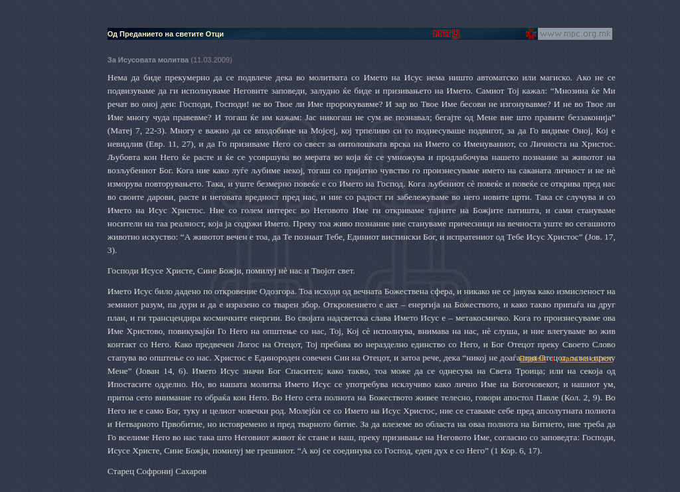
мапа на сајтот (586, 359)
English (533, 359)
